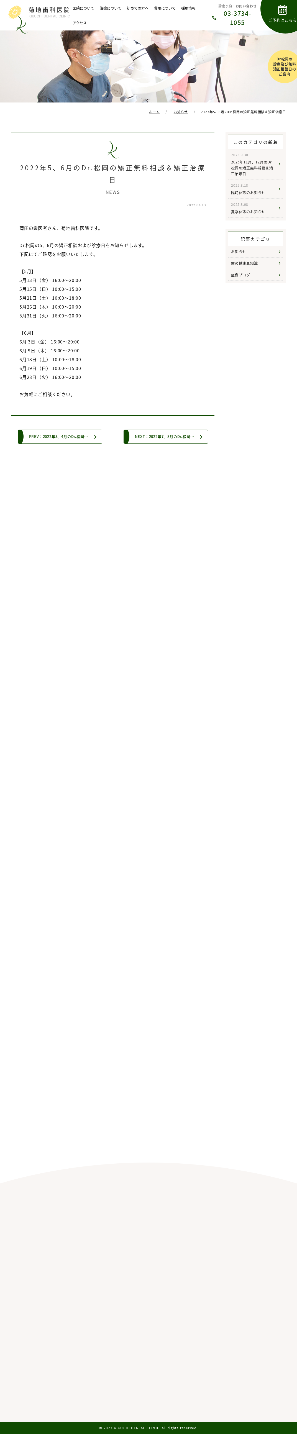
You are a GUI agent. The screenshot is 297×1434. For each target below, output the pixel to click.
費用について (165, 8)
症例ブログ (240, 274)
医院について (83, 8)
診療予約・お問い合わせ (237, 15)
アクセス (80, 22)
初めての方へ (137, 8)
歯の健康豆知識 (244, 263)
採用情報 (188, 8)
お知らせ (238, 251)
